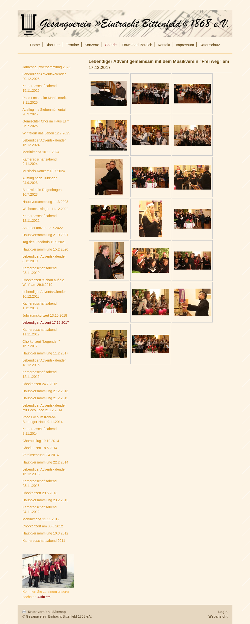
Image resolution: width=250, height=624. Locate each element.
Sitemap (59, 612)
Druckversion (36, 612)
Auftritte (44, 597)
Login (223, 612)
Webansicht (218, 616)
